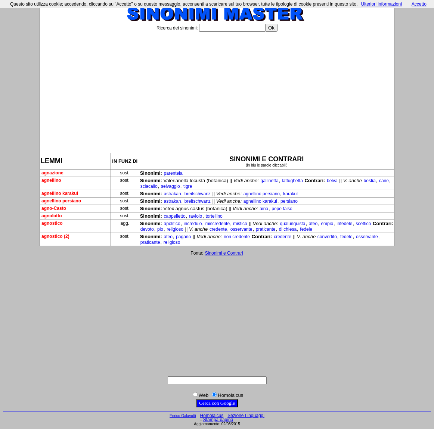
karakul (290, 193)
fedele (306, 229)
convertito (327, 236)
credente (218, 229)
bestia (370, 180)
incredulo (193, 223)
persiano (289, 201)
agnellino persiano (262, 193)
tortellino (213, 216)
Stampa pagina (218, 419)
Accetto (419, 4)
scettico (363, 223)
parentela (173, 173)
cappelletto (175, 216)
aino (264, 208)
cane (384, 180)
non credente (237, 236)
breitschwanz (198, 193)
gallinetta (270, 180)
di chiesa (288, 229)
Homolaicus (212, 415)
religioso (175, 229)
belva (332, 180)
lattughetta (292, 180)
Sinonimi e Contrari (224, 253)
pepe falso (282, 208)
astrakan (172, 193)
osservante (241, 229)
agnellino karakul (260, 201)
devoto (147, 229)
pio (160, 229)
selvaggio (170, 186)
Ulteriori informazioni (381, 4)
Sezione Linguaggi (245, 415)
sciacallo (149, 186)
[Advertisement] (217, 89)
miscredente (217, 223)
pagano (183, 236)
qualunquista (292, 223)
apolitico (172, 223)
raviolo (195, 216)
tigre (187, 186)
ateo (313, 223)
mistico (240, 223)
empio (327, 223)
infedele (344, 223)
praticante (266, 229)
